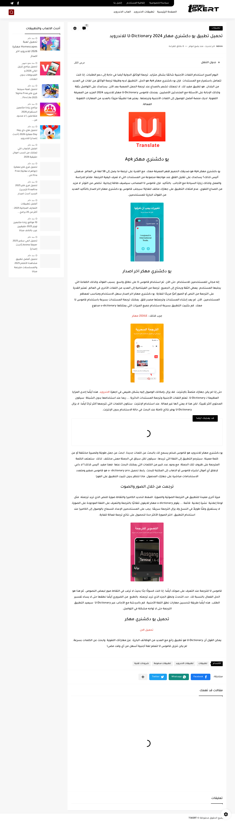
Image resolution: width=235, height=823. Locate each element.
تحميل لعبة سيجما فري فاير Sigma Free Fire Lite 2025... (26, 93)
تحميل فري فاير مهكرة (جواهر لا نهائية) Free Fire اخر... (25, 171)
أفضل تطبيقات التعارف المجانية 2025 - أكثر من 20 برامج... (25, 208)
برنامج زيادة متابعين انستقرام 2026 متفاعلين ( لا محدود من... (26, 114)
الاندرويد (105, 392)
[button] (200, 677)
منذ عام (31, 38)
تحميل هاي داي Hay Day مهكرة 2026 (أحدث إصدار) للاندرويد (24, 134)
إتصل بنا (117, 3)
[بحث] (11, 12)
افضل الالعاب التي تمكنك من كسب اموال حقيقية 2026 (25, 153)
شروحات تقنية (141, 663)
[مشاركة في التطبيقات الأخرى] (142, 677)
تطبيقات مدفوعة (162, 663)
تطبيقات (216, 28)
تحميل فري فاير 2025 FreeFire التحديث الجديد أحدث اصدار (26, 189)
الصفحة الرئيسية (167, 12)
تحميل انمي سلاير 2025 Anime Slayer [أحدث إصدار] (25, 245)
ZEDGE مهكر (139, 316)
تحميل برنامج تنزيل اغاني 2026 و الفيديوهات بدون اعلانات (27, 73)
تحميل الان (147, 630)
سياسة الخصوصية (159, 3)
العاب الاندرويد (122, 12)
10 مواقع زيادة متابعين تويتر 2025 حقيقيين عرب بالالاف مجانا (25, 226)
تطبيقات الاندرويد (144, 12)
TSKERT (193, 818)
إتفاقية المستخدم (136, 3)
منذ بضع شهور (28, 63)
